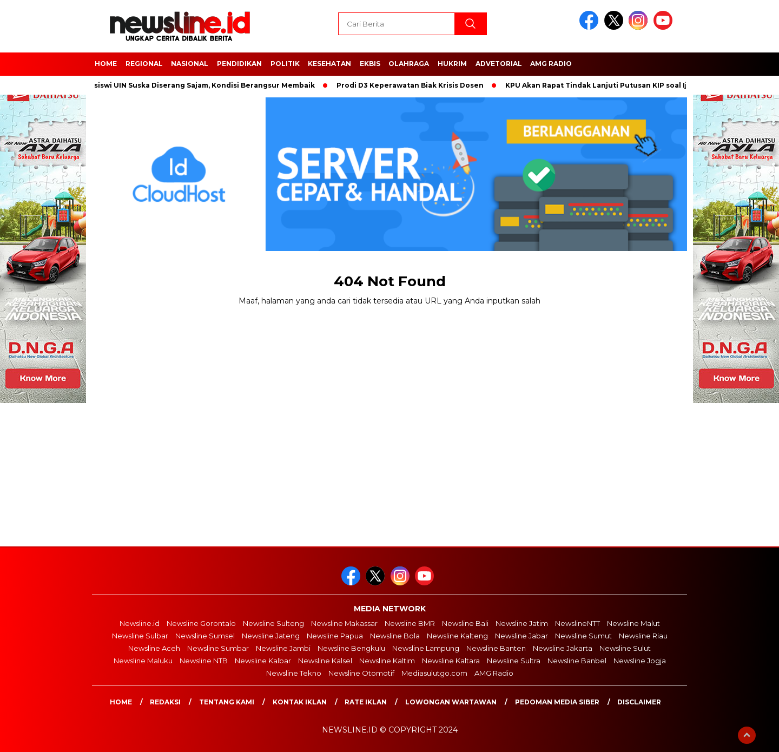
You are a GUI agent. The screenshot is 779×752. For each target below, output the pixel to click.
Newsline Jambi (283, 648)
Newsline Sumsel (205, 635)
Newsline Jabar (521, 635)
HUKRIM (452, 64)
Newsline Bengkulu (351, 648)
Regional (144, 64)
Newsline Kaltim (387, 660)
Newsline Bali (465, 623)
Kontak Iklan (300, 702)
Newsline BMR (410, 623)
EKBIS (370, 64)
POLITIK (285, 64)
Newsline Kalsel (325, 660)
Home (121, 702)
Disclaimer (639, 702)
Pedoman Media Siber (557, 702)
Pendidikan (239, 64)
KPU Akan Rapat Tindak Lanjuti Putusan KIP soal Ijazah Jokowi (622, 85)
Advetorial (499, 64)
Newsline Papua (335, 635)
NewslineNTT (577, 623)
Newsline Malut (633, 623)
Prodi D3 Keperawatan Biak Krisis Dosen (413, 85)
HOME (106, 64)
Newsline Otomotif (361, 673)
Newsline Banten (496, 648)
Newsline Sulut (625, 648)
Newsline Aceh (154, 648)
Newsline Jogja (639, 660)
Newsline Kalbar (263, 660)
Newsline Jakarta (562, 648)
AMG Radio (551, 64)
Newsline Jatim (522, 623)
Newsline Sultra (513, 660)
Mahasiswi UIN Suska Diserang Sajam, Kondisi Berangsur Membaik (197, 85)
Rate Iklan (366, 702)
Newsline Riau (643, 635)
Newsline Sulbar (140, 635)
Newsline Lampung (425, 648)
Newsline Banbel (576, 660)
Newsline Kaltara (451, 660)
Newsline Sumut (583, 635)
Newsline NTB (204, 660)
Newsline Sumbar (218, 648)
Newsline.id (140, 623)
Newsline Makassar (344, 623)
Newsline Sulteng (273, 623)
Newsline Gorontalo (201, 623)
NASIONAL (189, 64)
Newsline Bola (395, 635)
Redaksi (165, 702)
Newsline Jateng (271, 635)
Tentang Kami (226, 702)
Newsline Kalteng (457, 635)
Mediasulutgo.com (434, 673)
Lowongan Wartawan (451, 702)
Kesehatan (329, 64)
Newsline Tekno (293, 673)
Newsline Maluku (143, 660)
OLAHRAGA (408, 64)
